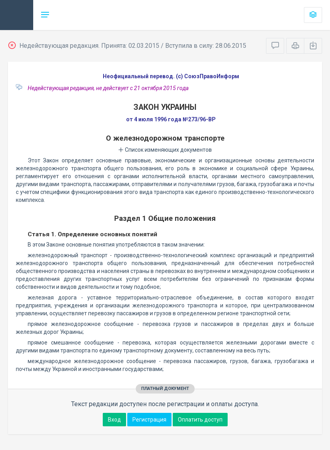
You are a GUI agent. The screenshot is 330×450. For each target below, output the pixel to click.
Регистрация (149, 419)
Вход (114, 419)
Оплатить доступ (200, 419)
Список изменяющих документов (165, 150)
